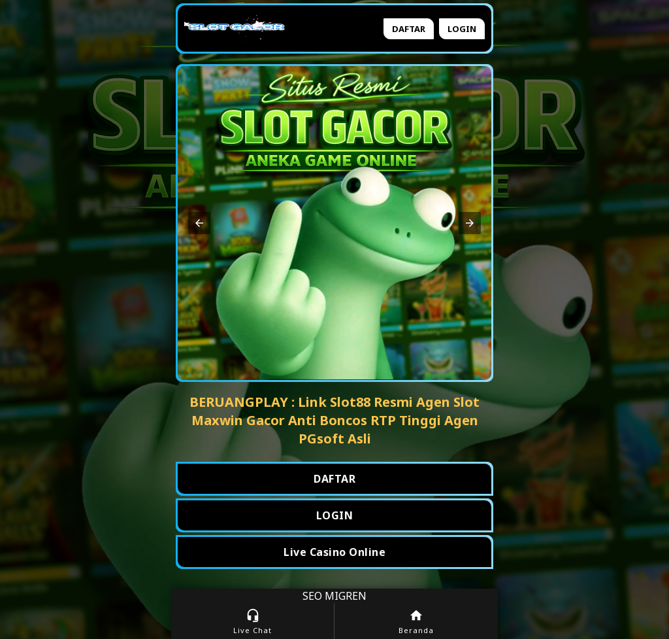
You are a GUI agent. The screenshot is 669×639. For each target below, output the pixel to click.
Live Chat (252, 621)
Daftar (408, 29)
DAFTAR (334, 479)
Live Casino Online (334, 552)
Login (462, 29)
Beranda (416, 621)
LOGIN (334, 515)
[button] (199, 223)
